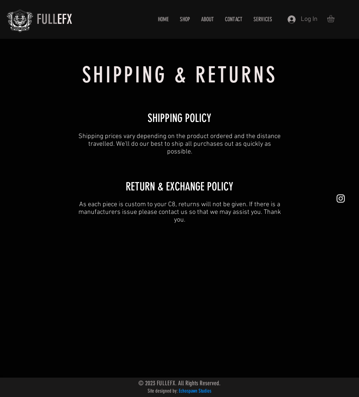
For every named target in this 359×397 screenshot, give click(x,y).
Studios (204, 391)
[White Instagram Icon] (340, 198)
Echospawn (188, 391)
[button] (335, 18)
